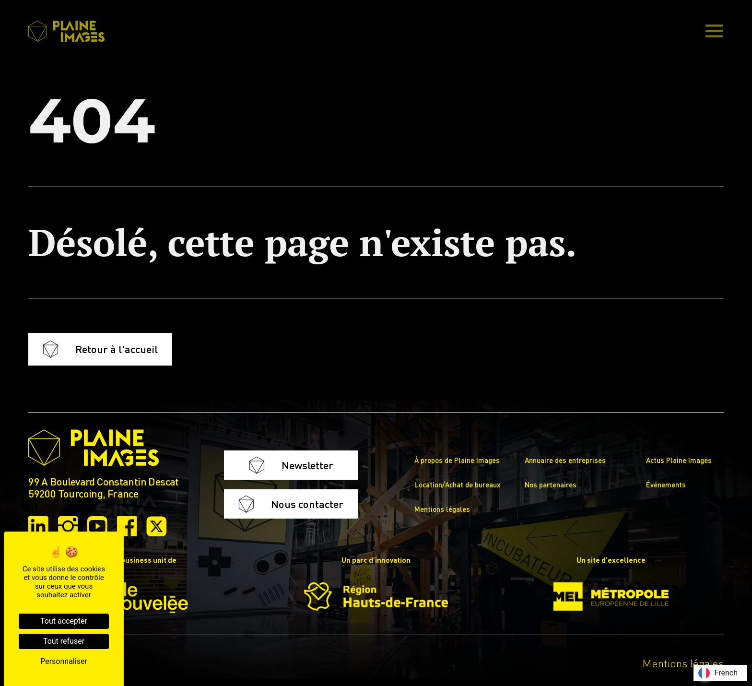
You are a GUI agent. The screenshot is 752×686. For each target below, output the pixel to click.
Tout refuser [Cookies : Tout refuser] (63, 641)
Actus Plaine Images (679, 460)
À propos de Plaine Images (457, 460)
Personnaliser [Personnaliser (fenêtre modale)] (63, 661)
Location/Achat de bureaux (457, 484)
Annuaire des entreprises (565, 460)
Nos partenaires (550, 484)
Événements (666, 484)
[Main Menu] (714, 31)
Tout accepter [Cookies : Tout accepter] (63, 621)
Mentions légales (442, 509)
